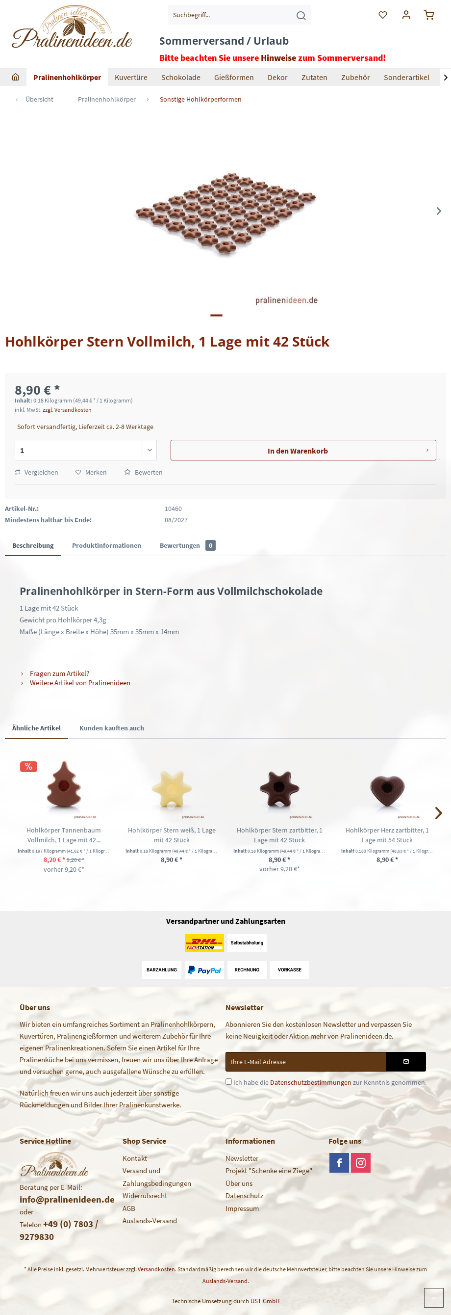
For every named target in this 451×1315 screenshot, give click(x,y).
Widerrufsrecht (145, 1195)
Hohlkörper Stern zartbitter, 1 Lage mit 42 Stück (280, 835)
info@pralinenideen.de (67, 1199)
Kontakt (135, 1158)
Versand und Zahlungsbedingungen (157, 1177)
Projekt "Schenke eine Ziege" (269, 1170)
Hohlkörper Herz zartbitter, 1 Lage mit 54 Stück (387, 835)
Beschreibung (32, 545)
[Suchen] (301, 15)
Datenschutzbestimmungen (310, 1082)
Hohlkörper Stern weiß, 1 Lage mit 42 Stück (172, 835)
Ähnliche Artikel (36, 728)
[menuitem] (240, 15)
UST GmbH (265, 1301)
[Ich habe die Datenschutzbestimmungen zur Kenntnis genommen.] (229, 1081)
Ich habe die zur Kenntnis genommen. (329, 1082)
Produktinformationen (106, 545)
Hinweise (278, 57)
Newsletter (242, 1158)
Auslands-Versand (150, 1220)
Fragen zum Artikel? (54, 673)
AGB (129, 1208)
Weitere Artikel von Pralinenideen (75, 682)
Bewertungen (188, 545)
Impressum (242, 1208)
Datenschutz (244, 1195)
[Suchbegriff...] (240, 15)
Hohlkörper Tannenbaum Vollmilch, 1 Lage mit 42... (63, 835)
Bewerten (143, 472)
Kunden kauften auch (111, 728)
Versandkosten (156, 1269)
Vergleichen (36, 472)
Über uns (239, 1183)
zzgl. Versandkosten (67, 409)
